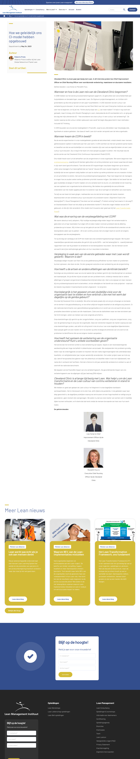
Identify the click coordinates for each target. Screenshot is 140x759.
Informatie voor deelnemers (106, 715)
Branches (99, 726)
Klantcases (100, 730)
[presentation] (21, 753)
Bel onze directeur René (84, 2)
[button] (29, 9)
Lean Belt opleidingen (56, 715)
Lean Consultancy (103, 708)
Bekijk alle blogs (14, 611)
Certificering (100, 719)
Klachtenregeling (102, 748)
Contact (132, 9)
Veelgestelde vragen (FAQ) (105, 741)
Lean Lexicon (101, 737)
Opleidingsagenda (102, 722)
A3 (99, 110)
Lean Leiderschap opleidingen (59, 711)
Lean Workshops (54, 708)
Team (98, 733)
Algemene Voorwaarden (105, 752)
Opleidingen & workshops (105, 711)
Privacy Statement (103, 744)
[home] (12, 9)
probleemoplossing (61, 162)
